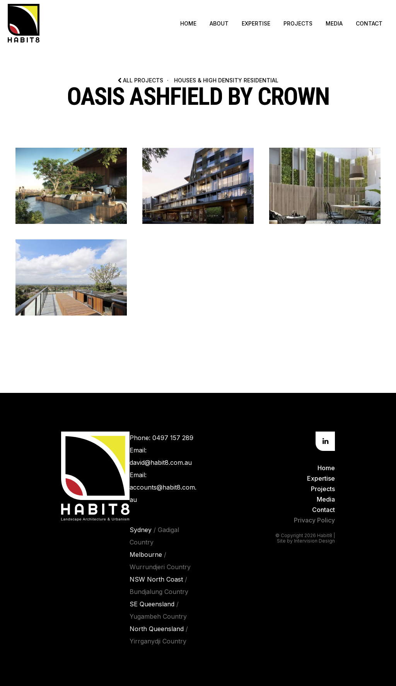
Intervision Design (314, 541)
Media (334, 23)
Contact (369, 23)
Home (188, 23)
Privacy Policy (314, 520)
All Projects (140, 80)
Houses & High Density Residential (226, 80)
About (219, 23)
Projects (297, 23)
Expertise (256, 23)
